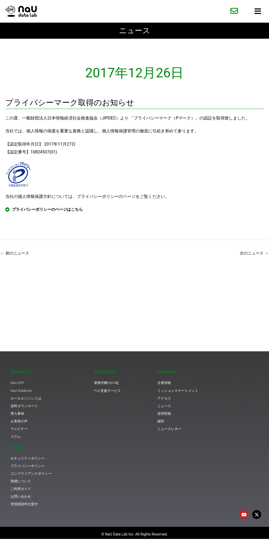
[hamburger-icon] (258, 11)
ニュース (134, 30)
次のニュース (253, 253)
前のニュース (16, 253)
